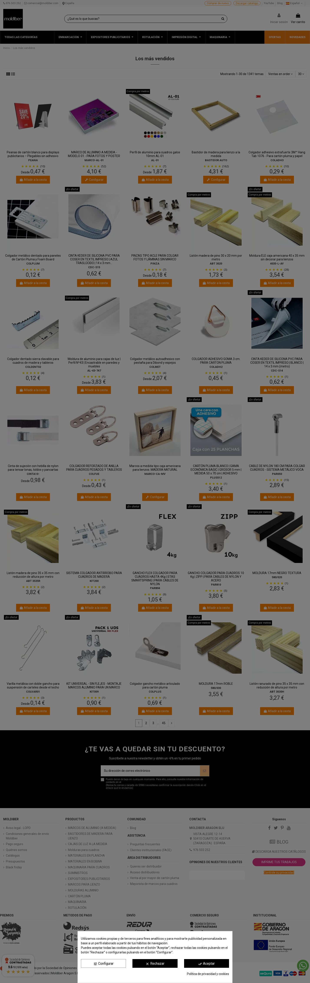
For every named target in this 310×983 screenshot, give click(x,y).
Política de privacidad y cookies (208, 974)
